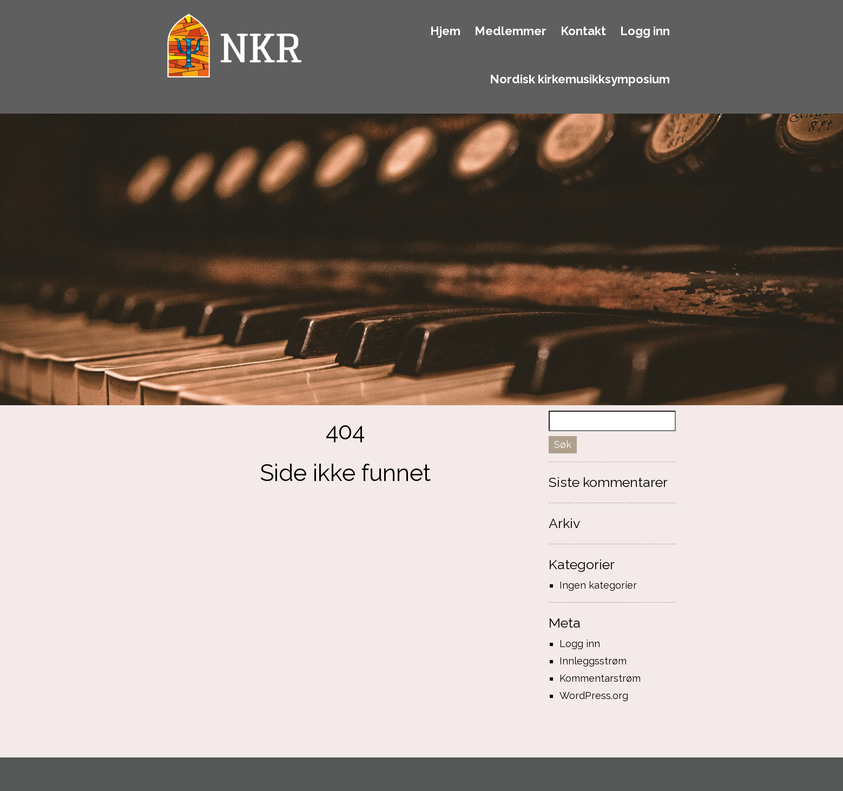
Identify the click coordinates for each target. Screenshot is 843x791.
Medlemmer (510, 31)
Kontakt (583, 31)
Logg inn (645, 31)
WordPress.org (593, 695)
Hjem (445, 31)
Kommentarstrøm (600, 678)
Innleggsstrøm (593, 661)
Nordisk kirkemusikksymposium (580, 79)
